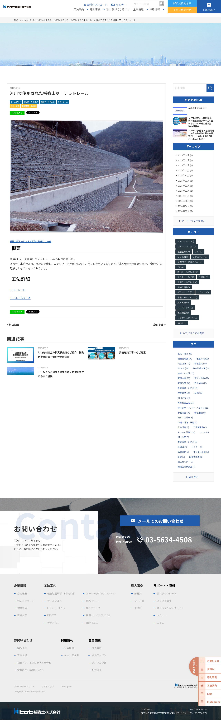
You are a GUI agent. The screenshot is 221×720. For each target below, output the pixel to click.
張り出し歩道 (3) (201, 452)
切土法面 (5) (183, 437)
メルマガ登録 (99, 662)
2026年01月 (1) (185, 170)
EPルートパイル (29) (186, 246)
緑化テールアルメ (48, 101)
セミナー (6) (203, 292)
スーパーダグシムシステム (100, 593)
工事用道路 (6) (200, 427)
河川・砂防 (15, 106)
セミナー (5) (197, 447)
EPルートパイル (56, 608)
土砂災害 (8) (183, 427)
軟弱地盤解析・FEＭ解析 (60, 593)
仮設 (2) (181, 457)
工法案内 (79, 9)
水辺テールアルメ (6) (187, 282)
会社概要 (22, 593)
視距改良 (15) (184, 393)
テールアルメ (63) (185, 241)
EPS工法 (51, 615)
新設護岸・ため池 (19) (188, 388)
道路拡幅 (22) (184, 378)
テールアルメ (16, 101)
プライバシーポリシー (24, 686)
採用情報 (155, 9)
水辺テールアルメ (31, 101)
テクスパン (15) (200, 256)
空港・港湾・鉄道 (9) (187, 422)
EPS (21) (198, 251)
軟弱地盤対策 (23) (201, 368)
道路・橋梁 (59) (185, 353)
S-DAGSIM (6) (183, 287)
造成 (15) (198, 393)
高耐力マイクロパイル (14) (189, 261)
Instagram (66, 686)
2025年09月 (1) (185, 180)
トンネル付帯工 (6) (186, 432)
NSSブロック (93, 608)
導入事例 (95, 9)
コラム (160, 622)
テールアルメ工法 (20, 298)
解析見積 (22, 648)
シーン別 (139, 600)
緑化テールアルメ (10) (187, 271)
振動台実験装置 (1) (186, 466)
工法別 (138, 608)
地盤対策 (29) (202, 358)
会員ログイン (99, 655)
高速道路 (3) (183, 452)
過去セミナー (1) (185, 461)
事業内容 (22, 615)
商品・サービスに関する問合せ (34, 662)
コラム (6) (204, 432)
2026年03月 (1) (185, 160)
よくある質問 (164, 600)
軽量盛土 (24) (183, 251)
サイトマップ (47, 686)
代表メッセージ (25, 600)
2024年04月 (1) (185, 206)
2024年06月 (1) (185, 200)
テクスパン (53, 622)
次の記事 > (159, 324)
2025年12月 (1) (185, 175)
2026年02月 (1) (185, 165)
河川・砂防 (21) (201, 378)
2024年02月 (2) (185, 211)
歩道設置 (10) (184, 412)
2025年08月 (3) (185, 185)
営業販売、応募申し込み (30, 670)
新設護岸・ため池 (29, 106)
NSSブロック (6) (185, 292)
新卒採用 (69, 648)
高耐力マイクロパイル (98, 615)
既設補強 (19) (200, 383)
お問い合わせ (23, 640)
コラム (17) (182, 256)
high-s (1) (181, 322)
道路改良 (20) (184, 383)
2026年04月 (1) (185, 155)
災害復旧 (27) (184, 363)
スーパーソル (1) (185, 307)
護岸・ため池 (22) (186, 373)
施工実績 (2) (183, 302)
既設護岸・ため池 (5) (187, 442)
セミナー (121, 4)
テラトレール (63, 101)
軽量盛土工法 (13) (186, 402)
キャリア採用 (71, 655)
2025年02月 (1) (185, 190)
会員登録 (97, 648)
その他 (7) (203, 276)
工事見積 (22, 655)
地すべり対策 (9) (185, 417)
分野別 (138, 593)
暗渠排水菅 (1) (196, 457)
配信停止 (97, 670)
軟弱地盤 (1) (183, 312)
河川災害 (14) (184, 398)
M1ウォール (92, 600)
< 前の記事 (13, 324)
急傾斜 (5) (182, 447)
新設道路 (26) (200, 363)
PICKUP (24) (183, 368)
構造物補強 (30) (185, 358)
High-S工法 (92, 622)
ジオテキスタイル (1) (187, 317)
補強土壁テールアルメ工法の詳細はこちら (30, 241)
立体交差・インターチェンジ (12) (193, 408)
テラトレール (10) (185, 276)
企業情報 (138, 9)
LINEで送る (17, 112)
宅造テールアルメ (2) (187, 297)
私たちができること (118, 9)
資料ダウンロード (97, 4)
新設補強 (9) (200, 412)
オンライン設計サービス (170, 608)
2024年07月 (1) (185, 195)
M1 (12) (180, 266)
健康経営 (22, 608)
